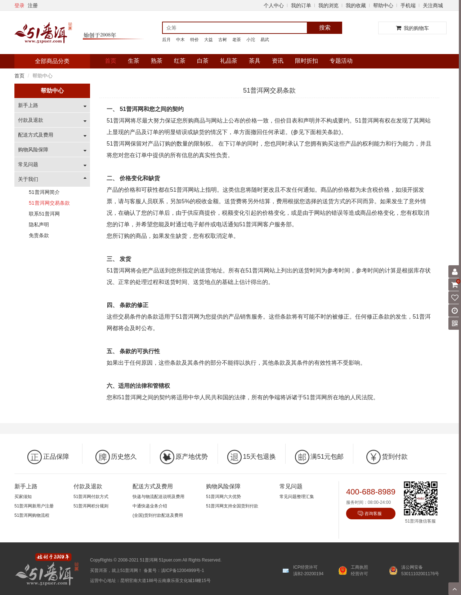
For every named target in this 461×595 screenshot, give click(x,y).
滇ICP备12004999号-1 (182, 570)
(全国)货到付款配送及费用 (158, 515)
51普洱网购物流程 (31, 515)
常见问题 (28, 164)
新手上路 (28, 105)
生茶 (133, 61)
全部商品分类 (52, 61)
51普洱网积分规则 (90, 506)
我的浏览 (328, 5)
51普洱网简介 (44, 192)
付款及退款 (30, 120)
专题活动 (341, 61)
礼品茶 (228, 61)
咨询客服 (373, 513)
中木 (180, 39)
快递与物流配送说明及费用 (158, 496)
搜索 (325, 28)
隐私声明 (39, 224)
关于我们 (28, 179)
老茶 (236, 39)
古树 (222, 39)
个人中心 (274, 5)
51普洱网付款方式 (90, 496)
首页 (110, 61)
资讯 (277, 61)
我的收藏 (356, 5)
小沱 (250, 39)
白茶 (203, 61)
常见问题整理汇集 (296, 496)
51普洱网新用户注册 (34, 506)
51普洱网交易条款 (49, 203)
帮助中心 (383, 5)
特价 (194, 39)
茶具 (254, 61)
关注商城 (433, 5)
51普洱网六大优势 (223, 496)
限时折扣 (306, 61)
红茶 (179, 61)
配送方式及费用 (35, 135)
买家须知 (23, 496)
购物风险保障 (33, 149)
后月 (166, 39)
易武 (264, 39)
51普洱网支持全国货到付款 (232, 506)
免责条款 (39, 235)
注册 (33, 5)
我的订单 (301, 5)
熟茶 (156, 61)
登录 (19, 5)
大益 (208, 39)
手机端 (408, 5)
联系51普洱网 (44, 214)
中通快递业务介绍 (150, 506)
